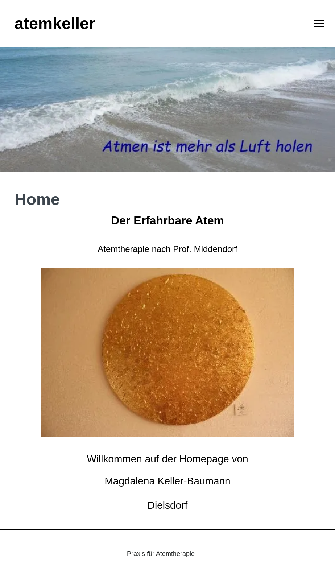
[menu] (319, 23)
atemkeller (55, 23)
